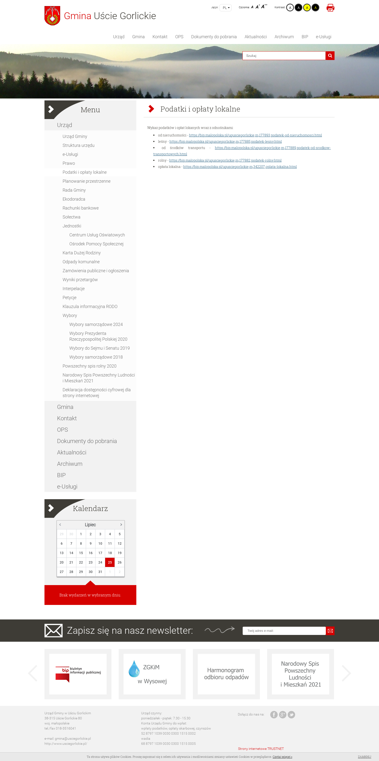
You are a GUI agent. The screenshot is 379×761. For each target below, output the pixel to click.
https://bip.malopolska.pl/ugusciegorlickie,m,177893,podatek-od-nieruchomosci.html (255, 135)
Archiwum (284, 36)
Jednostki (72, 225)
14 (71, 553)
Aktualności (256, 36)
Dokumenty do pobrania (214, 36)
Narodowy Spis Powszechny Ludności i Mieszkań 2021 (99, 377)
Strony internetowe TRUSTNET (261, 749)
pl (225, 8)
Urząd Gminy (75, 136)
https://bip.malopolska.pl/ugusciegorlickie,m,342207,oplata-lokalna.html (240, 166)
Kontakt (160, 36)
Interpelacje (74, 288)
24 (100, 562)
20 (62, 562)
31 (100, 572)
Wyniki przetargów (80, 279)
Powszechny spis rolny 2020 (90, 366)
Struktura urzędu (79, 145)
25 (110, 562)
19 (120, 553)
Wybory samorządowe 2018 (96, 357)
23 (91, 562)
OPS (179, 36)
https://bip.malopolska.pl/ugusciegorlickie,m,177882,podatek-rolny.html (225, 160)
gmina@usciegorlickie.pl (73, 738)
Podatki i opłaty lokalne (85, 172)
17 (100, 553)
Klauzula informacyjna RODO (90, 306)
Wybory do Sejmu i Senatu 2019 (99, 348)
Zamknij (364, 757)
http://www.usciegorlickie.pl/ (65, 744)
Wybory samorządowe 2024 (96, 324)
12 (120, 543)
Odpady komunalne (81, 261)
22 (81, 562)
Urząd (118, 36)
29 (62, 534)
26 (120, 562)
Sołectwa (71, 216)
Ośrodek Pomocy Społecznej (96, 243)
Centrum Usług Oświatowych (97, 234)
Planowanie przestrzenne (86, 181)
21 (71, 562)
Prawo (69, 163)
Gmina (138, 36)
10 (100, 543)
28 (71, 572)
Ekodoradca (74, 199)
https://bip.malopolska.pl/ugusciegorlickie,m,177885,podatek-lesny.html (225, 141)
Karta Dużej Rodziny (82, 252)
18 (110, 553)
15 (81, 553)
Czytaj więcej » (282, 757)
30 (71, 534)
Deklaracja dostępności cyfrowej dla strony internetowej (97, 392)
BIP (305, 36)
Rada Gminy (74, 190)
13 (62, 553)
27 (62, 572)
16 (91, 553)
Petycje (69, 297)
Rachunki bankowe (81, 208)
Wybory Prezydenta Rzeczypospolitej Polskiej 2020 (98, 336)
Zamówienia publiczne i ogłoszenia (96, 270)
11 (110, 543)
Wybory (70, 315)
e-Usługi (323, 36)
